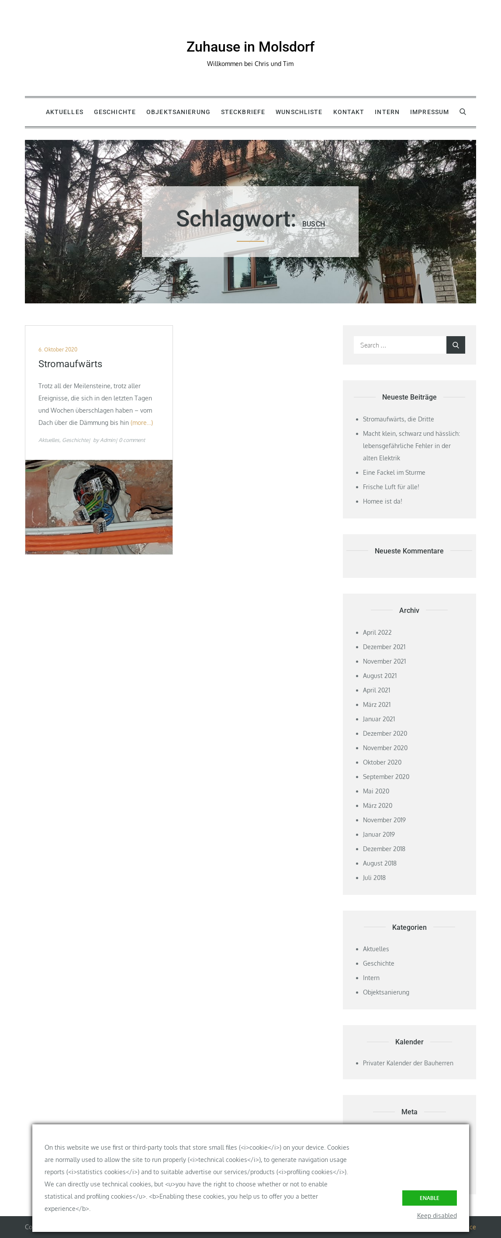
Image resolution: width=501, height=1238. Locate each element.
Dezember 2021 (384, 646)
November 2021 (384, 661)
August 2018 (380, 863)
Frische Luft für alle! (391, 486)
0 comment (132, 440)
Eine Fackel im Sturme (394, 472)
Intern (387, 111)
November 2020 (385, 747)
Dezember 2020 (385, 733)
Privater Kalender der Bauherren (408, 1063)
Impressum (429, 111)
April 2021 (376, 690)
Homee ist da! (382, 501)
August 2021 (380, 675)
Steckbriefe (243, 111)
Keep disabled (437, 1215)
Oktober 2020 (382, 762)
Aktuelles (64, 111)
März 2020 (377, 805)
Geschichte (115, 111)
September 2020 (386, 776)
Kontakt (349, 111)
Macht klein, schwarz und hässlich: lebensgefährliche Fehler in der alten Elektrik (411, 446)
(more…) (142, 422)
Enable (429, 1198)
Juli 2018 (374, 877)
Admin (107, 440)
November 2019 (384, 820)
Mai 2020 (376, 791)
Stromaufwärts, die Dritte (398, 419)
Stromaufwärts (70, 363)
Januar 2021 (379, 719)
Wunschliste (299, 111)
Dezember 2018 (384, 848)
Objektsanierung (178, 111)
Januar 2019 (379, 834)
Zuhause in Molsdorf (250, 46)
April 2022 (377, 632)
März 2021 (376, 704)
